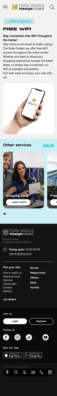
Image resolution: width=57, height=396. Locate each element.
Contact (7, 288)
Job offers (9, 299)
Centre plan (9, 284)
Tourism (34, 288)
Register (41, 321)
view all (48, 145)
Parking (7, 291)
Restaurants (37, 273)
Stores (34, 268)
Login (15, 321)
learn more (19, 202)
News (33, 283)
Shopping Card (17, 195)
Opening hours (11, 276)
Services (8, 280)
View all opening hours (20, 254)
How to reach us (12, 273)
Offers (34, 278)
